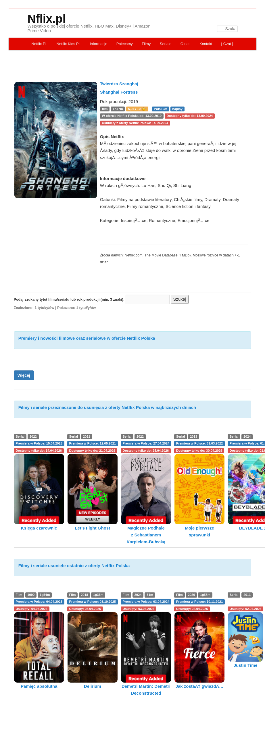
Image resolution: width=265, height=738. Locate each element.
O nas (185, 44)
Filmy (146, 44)
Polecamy (124, 44)
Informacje (98, 44)
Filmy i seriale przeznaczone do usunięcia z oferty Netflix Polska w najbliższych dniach (107, 407)
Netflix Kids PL (68, 44)
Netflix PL (39, 44)
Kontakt (205, 44)
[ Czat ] (227, 44)
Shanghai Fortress (119, 92)
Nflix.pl (47, 18)
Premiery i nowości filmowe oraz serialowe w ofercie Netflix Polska (86, 338)
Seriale (165, 44)
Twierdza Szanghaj (119, 83)
